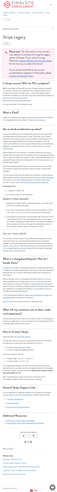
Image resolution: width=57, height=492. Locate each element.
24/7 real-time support (22, 337)
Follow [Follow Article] (6, 43)
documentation (27, 394)
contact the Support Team (21, 76)
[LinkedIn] (31, 441)
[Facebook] (25, 441)
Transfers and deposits (15, 399)
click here (41, 120)
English (36, 490)
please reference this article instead (35, 60)
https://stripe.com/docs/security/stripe (16, 100)
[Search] (17, 19)
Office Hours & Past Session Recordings (21, 420)
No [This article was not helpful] (33, 435)
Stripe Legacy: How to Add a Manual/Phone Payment (25, 423)
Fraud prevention (13, 403)
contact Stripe (8, 394)
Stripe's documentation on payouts (35, 182)
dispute (6, 268)
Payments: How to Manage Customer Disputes (19, 470)
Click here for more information (14, 251)
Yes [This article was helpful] (23, 435)
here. (30, 104)
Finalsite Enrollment (9, 13)
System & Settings (24, 13)
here (11, 149)
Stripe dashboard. (47, 177)
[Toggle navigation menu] (50, 4)
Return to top (9, 448)
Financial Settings (38, 13)
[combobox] (35, 490)
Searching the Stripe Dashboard (18, 407)
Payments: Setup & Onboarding (14, 474)
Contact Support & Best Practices (14, 463)
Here (42, 281)
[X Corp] (28, 441)
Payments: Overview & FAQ (12, 459)
